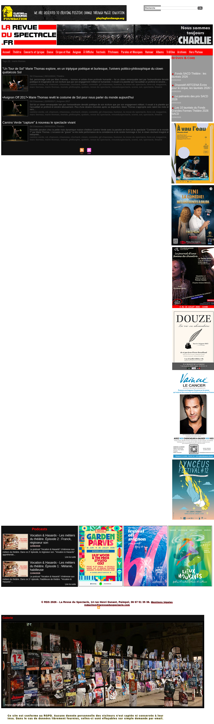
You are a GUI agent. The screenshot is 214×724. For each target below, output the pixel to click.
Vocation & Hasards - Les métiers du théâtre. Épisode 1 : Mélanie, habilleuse (53, 566)
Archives (181, 52)
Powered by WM (122, 607)
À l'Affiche (88, 52)
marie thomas (45, 87)
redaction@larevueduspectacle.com (107, 604)
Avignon (77, 52)
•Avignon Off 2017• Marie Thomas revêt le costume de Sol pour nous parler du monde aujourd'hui (69, 97)
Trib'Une (170, 52)
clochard (72, 84)
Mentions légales (162, 602)
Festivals (100, 52)
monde (56, 87)
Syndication (106, 607)
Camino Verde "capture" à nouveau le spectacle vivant (39, 122)
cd (45, 84)
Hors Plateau (196, 52)
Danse (50, 52)
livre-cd (142, 84)
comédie (89, 84)
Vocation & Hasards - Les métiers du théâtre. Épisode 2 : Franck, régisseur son (53, 539)
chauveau (62, 84)
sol (127, 87)
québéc (75, 87)
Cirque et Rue (63, 52)
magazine (152, 84)
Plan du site (90, 607)
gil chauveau (100, 84)
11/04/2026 (35, 573)
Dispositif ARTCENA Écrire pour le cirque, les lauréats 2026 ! (192, 87)
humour (112, 84)
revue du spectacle (90, 87)
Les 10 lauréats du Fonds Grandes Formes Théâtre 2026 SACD (190, 111)
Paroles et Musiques (132, 52)
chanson (52, 84)
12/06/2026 (35, 546)
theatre (144, 87)
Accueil (6, 52)
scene (122, 87)
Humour (149, 52)
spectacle (135, 87)
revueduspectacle (109, 87)
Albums (160, 52)
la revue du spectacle (127, 84)
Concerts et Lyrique (34, 52)
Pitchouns (113, 52)
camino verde (36, 84)
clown (81, 84)
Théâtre (17, 52)
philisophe (66, 87)
